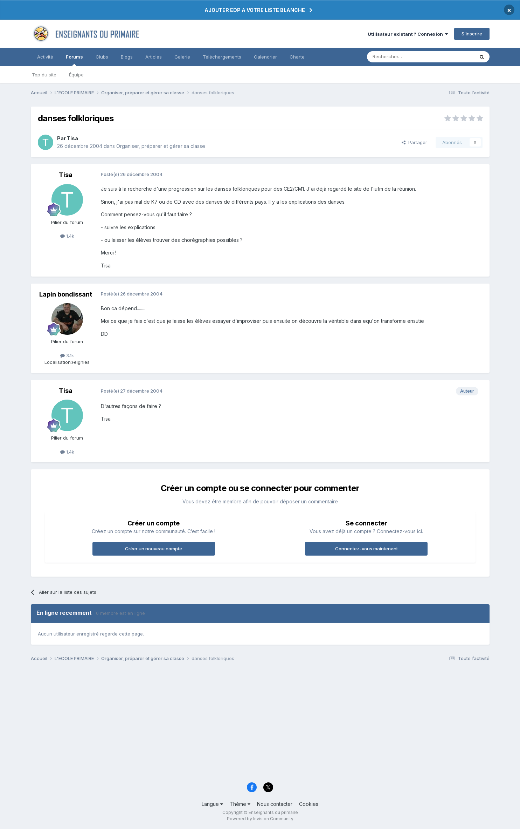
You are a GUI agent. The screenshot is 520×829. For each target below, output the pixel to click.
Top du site (44, 74)
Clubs (102, 57)
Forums (74, 60)
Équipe (76, 74)
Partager (414, 142)
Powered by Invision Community (260, 818)
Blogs (127, 57)
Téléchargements (222, 57)
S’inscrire (472, 33)
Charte (297, 57)
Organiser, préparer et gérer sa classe (160, 146)
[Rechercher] (405, 56)
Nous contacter (274, 804)
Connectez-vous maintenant (366, 548)
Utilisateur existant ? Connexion (408, 34)
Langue (212, 804)
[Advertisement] (241, 724)
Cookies (308, 804)
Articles (153, 57)
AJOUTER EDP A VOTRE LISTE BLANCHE (254, 10)
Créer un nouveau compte (153, 548)
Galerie (182, 57)
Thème (240, 804)
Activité (45, 57)
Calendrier (265, 57)
